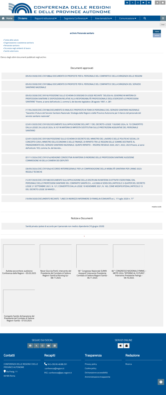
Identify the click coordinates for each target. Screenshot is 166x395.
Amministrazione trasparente (97, 376)
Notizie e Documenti (82, 218)
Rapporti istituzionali (46, 18)
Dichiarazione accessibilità (96, 372)
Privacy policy (91, 364)
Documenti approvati (82, 68)
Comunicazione (127, 18)
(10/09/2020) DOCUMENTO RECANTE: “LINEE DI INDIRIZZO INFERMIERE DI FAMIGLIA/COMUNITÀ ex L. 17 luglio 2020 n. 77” (80, 198)
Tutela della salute (11, 40)
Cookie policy (90, 368)
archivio (157, 35)
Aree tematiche (103, 18)
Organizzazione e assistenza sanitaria (19, 42)
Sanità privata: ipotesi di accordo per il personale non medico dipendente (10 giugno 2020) (65, 226)
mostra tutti (156, 206)
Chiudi (163, 24)
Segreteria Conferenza (76, 18)
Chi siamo (22, 18)
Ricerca (128, 364)
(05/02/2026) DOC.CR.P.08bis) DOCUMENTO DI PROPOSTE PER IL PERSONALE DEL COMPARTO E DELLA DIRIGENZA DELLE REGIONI (84, 76)
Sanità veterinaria (11, 51)
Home (7, 18)
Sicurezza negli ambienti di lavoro (17, 48)
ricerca (157, 31)
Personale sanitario (11, 45)
